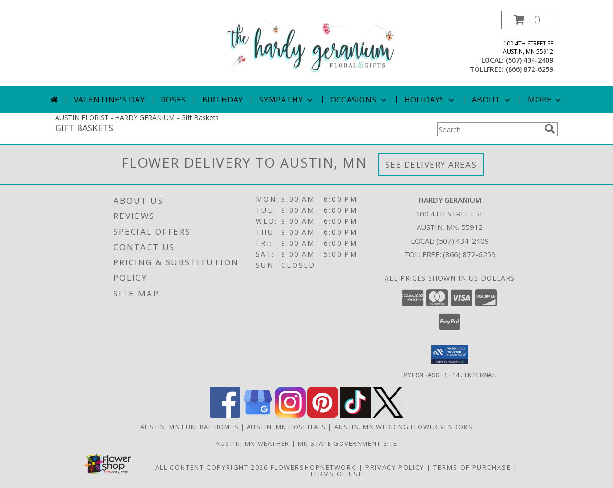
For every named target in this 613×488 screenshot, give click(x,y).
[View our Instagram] (290, 414)
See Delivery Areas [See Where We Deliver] (431, 164)
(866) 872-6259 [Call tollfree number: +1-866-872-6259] (529, 69)
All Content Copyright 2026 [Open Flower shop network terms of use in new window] (211, 467)
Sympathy (286, 99)
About (492, 99)
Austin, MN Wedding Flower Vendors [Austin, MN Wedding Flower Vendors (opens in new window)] (403, 426)
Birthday (222, 99)
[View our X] (388, 414)
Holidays (430, 99)
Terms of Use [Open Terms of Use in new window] (336, 473)
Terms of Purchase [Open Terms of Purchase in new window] (472, 467)
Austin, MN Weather (252, 443)
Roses (173, 99)
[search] (549, 129)
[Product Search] (489, 129)
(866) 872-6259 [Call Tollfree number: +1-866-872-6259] (469, 254)
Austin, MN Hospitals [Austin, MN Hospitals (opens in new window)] (286, 426)
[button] (527, 20)
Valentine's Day (109, 99)
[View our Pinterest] (322, 414)
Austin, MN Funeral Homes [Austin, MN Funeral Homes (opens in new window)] (189, 426)
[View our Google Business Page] (257, 414)
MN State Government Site (347, 443)
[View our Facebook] (225, 414)
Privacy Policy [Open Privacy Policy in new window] (394, 467)
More (545, 99)
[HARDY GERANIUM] (310, 45)
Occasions (359, 99)
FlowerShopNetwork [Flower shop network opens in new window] (313, 467)
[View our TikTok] (355, 414)
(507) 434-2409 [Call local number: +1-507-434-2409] (529, 60)
